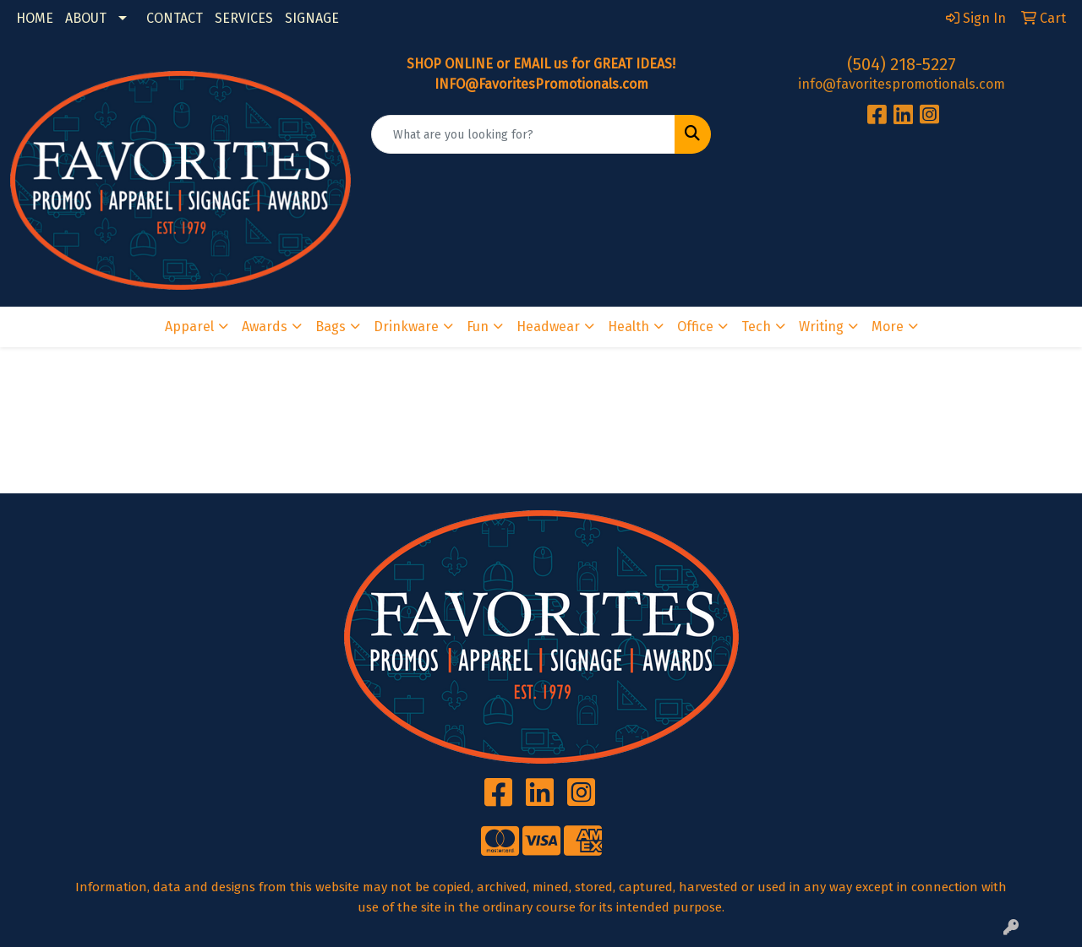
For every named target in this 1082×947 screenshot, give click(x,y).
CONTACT (174, 18)
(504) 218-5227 (901, 64)
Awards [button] (264, 326)
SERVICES (244, 18)
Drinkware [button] (406, 326)
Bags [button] (330, 326)
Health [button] (628, 326)
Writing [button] (821, 326)
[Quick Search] (523, 134)
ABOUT (86, 18)
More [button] (888, 326)
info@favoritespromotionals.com (901, 84)
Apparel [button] (189, 326)
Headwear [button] (548, 326)
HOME (34, 18)
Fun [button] (478, 326)
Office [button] (695, 326)
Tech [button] (756, 326)
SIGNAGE (312, 18)
